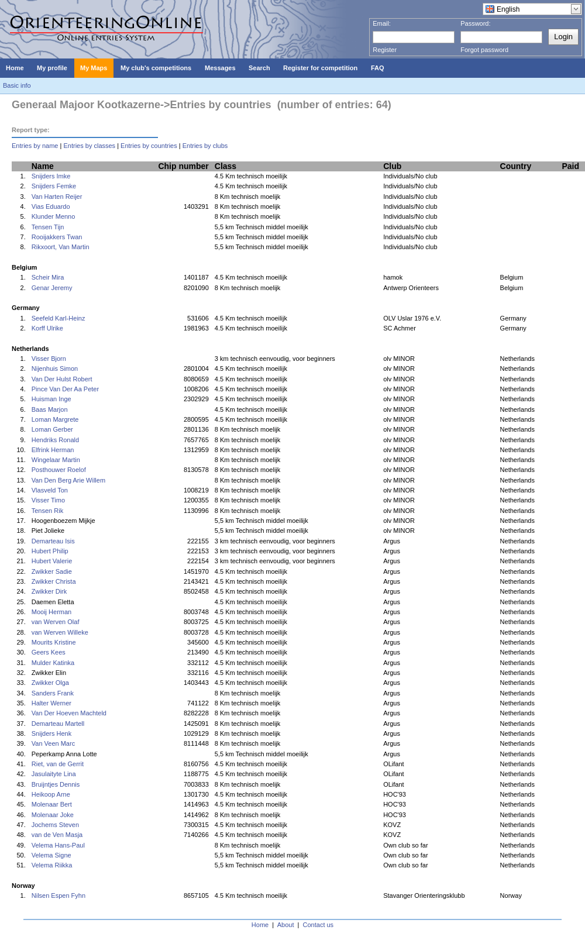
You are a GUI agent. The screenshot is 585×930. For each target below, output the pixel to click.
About (285, 924)
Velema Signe (51, 855)
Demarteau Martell (58, 723)
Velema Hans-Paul (58, 845)
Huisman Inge (51, 398)
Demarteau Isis (53, 541)
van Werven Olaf (56, 621)
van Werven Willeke (60, 632)
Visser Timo (48, 500)
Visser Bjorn (49, 358)
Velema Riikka (52, 865)
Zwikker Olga (50, 682)
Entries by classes (89, 145)
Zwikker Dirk (49, 591)
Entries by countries (149, 145)
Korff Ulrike (47, 328)
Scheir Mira (48, 277)
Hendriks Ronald (55, 439)
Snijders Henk (51, 733)
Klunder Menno (53, 216)
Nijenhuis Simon (55, 368)
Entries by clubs (205, 145)
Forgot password (484, 49)
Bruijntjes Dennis (56, 784)
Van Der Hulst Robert (62, 379)
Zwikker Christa (54, 581)
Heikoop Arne (51, 794)
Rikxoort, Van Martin (61, 246)
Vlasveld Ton (50, 490)
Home (260, 924)
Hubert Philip (50, 550)
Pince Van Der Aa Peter (65, 388)
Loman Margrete (55, 419)
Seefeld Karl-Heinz (58, 318)
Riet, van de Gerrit (58, 763)
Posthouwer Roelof (59, 469)
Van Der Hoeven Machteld (69, 713)
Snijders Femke (54, 186)
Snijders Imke (51, 176)
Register (385, 49)
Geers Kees (49, 652)
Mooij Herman (51, 611)
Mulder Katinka (53, 662)
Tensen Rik (47, 510)
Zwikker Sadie (52, 571)
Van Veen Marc (53, 743)
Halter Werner (51, 703)
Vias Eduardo (51, 206)
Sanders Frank (53, 693)
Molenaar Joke (53, 814)
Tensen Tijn (48, 226)
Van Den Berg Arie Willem (68, 480)
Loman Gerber (52, 429)
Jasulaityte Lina (54, 773)
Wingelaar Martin (56, 459)
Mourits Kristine (54, 642)
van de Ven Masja (57, 834)
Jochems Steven (55, 824)
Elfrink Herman (53, 449)
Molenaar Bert (52, 804)
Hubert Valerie (52, 560)
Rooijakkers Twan (57, 236)
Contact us (318, 924)
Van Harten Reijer (57, 196)
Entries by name (35, 145)
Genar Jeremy (52, 287)
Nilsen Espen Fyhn (58, 895)
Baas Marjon (50, 409)
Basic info (17, 85)
